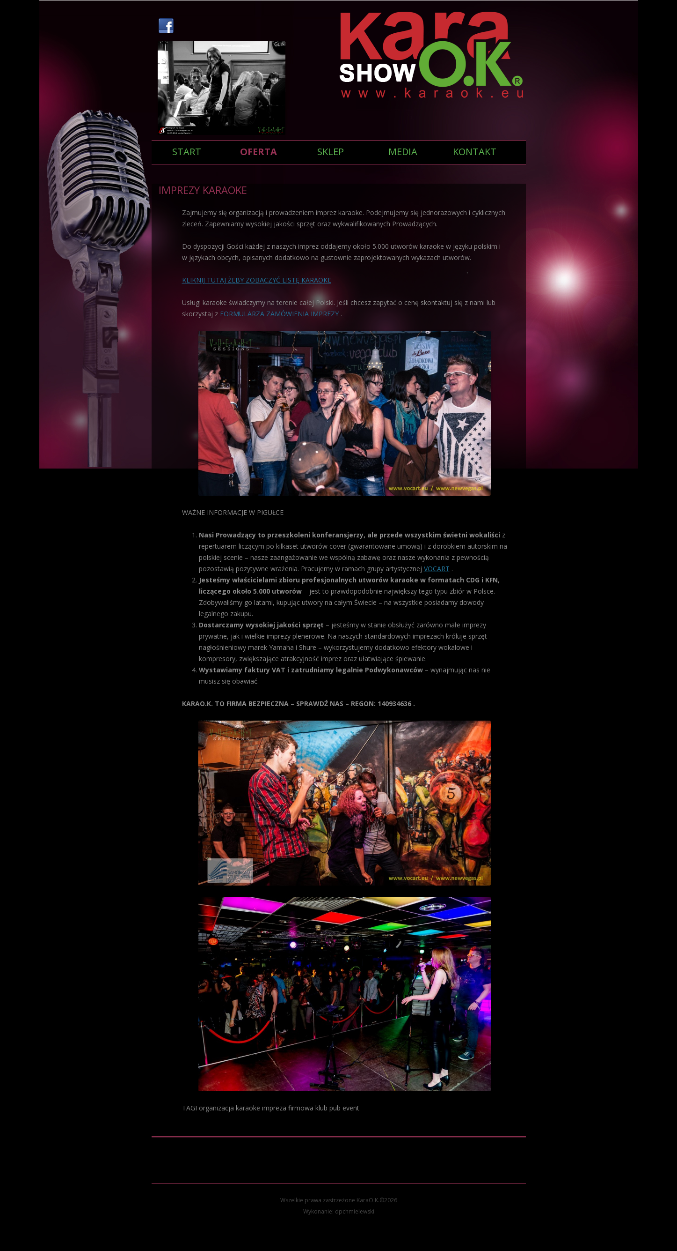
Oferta (258, 151)
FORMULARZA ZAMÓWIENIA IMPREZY (279, 313)
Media (402, 151)
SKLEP (330, 151)
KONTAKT (474, 151)
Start (186, 151)
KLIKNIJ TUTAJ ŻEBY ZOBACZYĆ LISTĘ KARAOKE (256, 280)
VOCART (437, 568)
